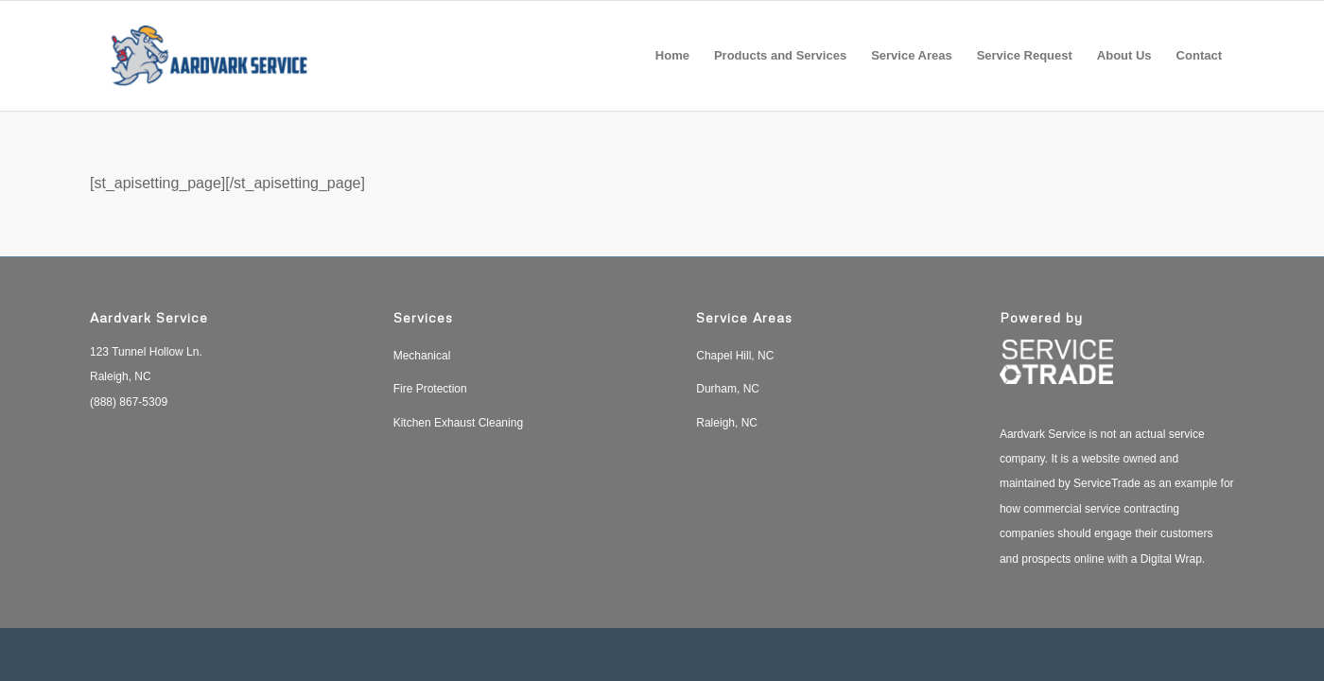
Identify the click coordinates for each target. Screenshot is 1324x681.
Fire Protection (430, 388)
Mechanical (422, 355)
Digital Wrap (1171, 559)
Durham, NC (727, 388)
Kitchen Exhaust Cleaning (458, 422)
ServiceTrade (1107, 483)
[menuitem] (672, 56)
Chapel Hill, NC (735, 355)
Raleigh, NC (727, 422)
